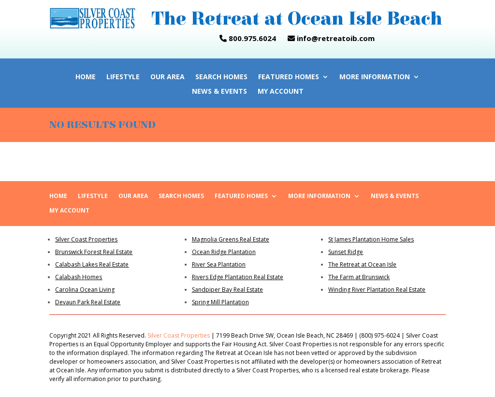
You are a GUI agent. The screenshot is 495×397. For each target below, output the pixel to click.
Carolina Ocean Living (85, 289)
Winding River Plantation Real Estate (376, 289)
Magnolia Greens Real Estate (230, 239)
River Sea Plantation (219, 264)
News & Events (219, 92)
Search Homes (221, 77)
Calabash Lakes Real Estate (92, 264)
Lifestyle (123, 77)
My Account (281, 92)
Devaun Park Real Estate (87, 302)
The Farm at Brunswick (359, 277)
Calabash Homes (78, 277)
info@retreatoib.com (335, 38)
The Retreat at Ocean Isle (362, 264)
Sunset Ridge (345, 252)
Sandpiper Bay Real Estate (227, 289)
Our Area (167, 77)
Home (85, 77)
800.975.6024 (247, 38)
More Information (374, 77)
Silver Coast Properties (86, 239)
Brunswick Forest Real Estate (93, 252)
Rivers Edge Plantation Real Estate (237, 277)
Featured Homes (288, 77)
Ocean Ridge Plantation (224, 252)
